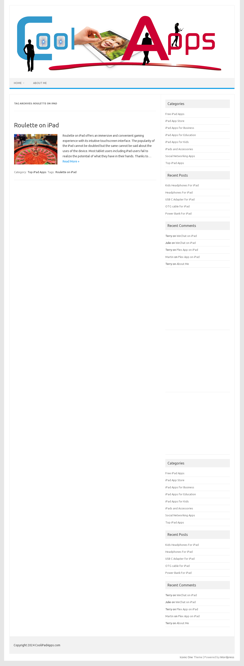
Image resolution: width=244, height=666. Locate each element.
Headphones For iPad (179, 192)
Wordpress (227, 657)
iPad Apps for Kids (177, 141)
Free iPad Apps (174, 113)
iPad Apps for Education (180, 134)
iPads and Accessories (179, 149)
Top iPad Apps (37, 172)
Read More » (71, 161)
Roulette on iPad (36, 125)
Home (18, 83)
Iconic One (186, 657)
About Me (40, 83)
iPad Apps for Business (179, 127)
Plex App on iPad (187, 249)
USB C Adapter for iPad (180, 199)
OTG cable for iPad (177, 206)
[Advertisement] (197, 300)
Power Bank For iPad (178, 213)
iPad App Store (174, 120)
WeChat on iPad (187, 235)
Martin (169, 256)
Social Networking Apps (180, 155)
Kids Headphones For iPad (182, 185)
